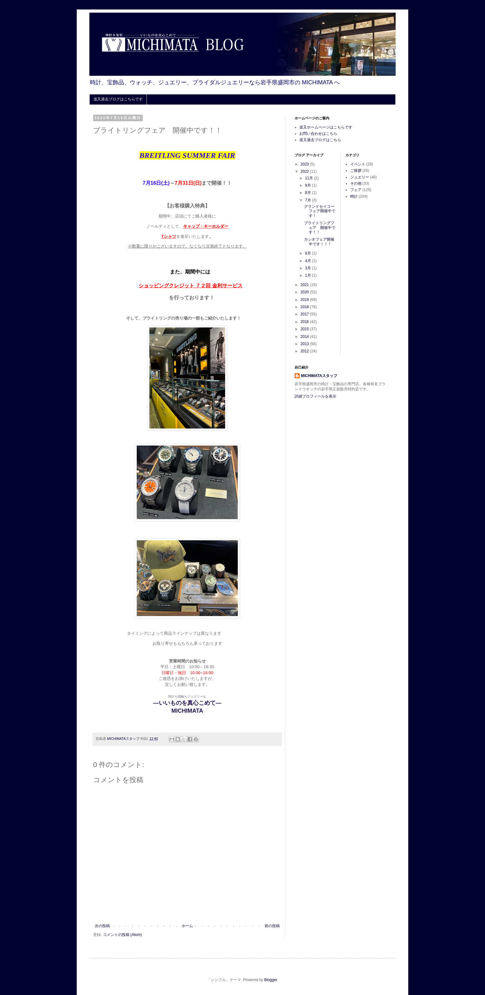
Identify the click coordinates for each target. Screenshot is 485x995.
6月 (308, 253)
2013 (305, 344)
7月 (308, 200)
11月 (309, 178)
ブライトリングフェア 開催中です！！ (319, 227)
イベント (357, 164)
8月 (308, 192)
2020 (305, 292)
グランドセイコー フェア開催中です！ (321, 211)
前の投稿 (272, 926)
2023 (305, 164)
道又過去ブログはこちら (320, 140)
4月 (308, 261)
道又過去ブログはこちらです (118, 99)
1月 (308, 275)
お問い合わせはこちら (318, 133)
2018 (305, 307)
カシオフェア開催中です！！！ (319, 241)
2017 (305, 314)
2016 (305, 322)
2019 (305, 299)
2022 (305, 171)
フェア (356, 190)
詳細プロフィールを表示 (315, 396)
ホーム (187, 926)
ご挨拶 (356, 170)
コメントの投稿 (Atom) (122, 934)
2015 (305, 329)
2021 (305, 285)
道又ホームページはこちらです (325, 127)
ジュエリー (359, 177)
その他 (356, 183)
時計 (354, 196)
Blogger (270, 980)
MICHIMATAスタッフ (319, 376)
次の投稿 (102, 926)
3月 (308, 268)
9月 (308, 185)
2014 (305, 336)
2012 (305, 351)
